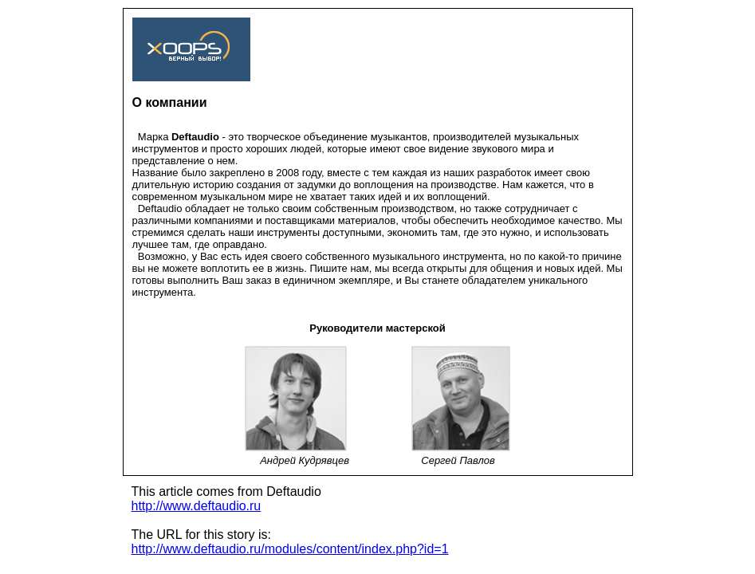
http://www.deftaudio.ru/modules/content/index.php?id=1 (290, 549)
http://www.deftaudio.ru (196, 506)
